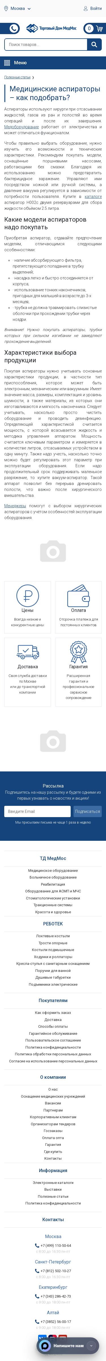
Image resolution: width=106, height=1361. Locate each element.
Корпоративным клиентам (53, 1117)
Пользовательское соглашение (53, 1040)
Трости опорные (53, 943)
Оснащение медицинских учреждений (53, 1096)
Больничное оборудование (53, 877)
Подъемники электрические (53, 984)
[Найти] (94, 44)
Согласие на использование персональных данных (53, 1061)
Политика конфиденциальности (53, 1047)
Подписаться (87, 811)
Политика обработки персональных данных (53, 1054)
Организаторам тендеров (53, 1124)
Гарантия (53, 1144)
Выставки (53, 1189)
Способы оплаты (53, 1026)
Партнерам (53, 1110)
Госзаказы (53, 1131)
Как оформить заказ (53, 1013)
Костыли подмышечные (53, 950)
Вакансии (53, 1103)
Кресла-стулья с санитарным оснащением (53, 963)
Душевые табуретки (53, 977)
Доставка (53, 1020)
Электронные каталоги (53, 1183)
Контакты (53, 1158)
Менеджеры (15, 506)
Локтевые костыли (53, 936)
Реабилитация (53, 884)
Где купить (53, 1152)
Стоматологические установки (53, 898)
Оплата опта (53, 1138)
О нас (53, 1089)
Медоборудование (21, 127)
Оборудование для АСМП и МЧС (53, 891)
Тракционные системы (53, 905)
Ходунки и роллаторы (53, 957)
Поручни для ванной (53, 971)
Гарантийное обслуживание (53, 1033)
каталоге (93, 196)
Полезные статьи (53, 1196)
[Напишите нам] (67, 1345)
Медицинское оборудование (53, 870)
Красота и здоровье (53, 912)
